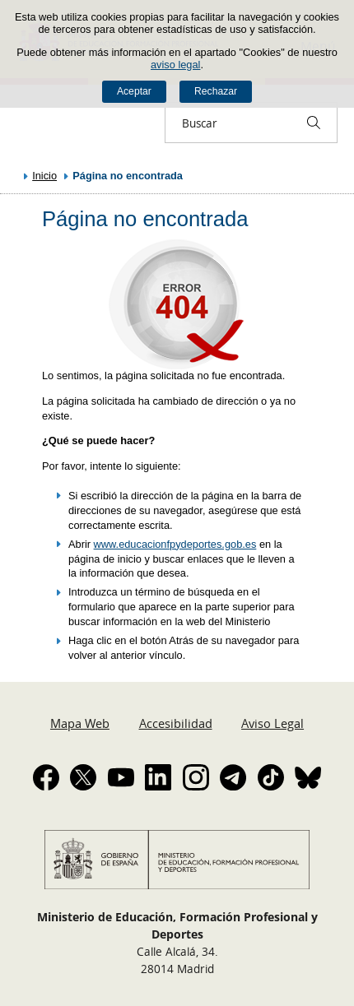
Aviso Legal (272, 723)
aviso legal (175, 64)
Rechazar (215, 91)
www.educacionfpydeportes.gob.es (175, 544)
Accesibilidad (175, 723)
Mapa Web (79, 723)
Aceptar (134, 91)
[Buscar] (313, 122)
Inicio (44, 175)
